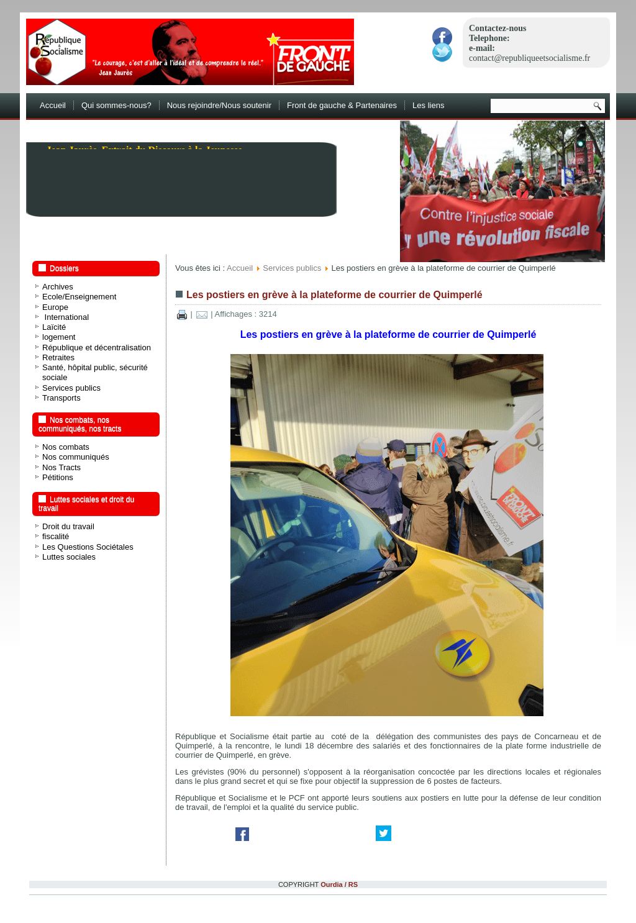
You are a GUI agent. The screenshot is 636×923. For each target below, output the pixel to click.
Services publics (71, 388)
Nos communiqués (75, 457)
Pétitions (57, 477)
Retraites (58, 357)
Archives (57, 286)
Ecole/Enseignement (79, 296)
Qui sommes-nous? (116, 105)
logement (58, 337)
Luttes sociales (69, 557)
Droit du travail (68, 526)
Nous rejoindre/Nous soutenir (219, 105)
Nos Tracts (61, 467)
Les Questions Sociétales (88, 547)
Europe (55, 307)
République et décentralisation (96, 347)
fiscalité (55, 536)
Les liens (428, 105)
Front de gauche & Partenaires (342, 105)
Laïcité (54, 327)
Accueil (53, 105)
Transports (61, 397)
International (65, 317)
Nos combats (65, 447)
